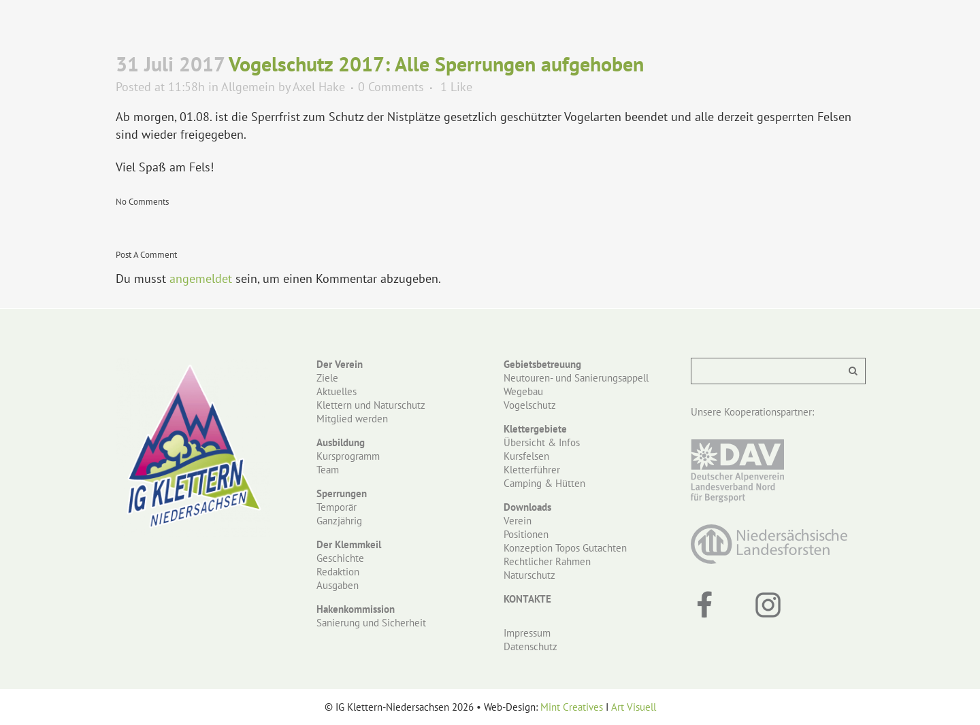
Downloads (527, 507)
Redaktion (337, 571)
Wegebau (523, 391)
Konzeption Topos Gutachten (565, 547)
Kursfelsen (526, 456)
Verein (518, 520)
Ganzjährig (339, 520)
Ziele (327, 377)
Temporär (336, 507)
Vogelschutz (530, 405)
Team (327, 469)
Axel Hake (319, 87)
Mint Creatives (571, 707)
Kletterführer (532, 469)
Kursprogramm (348, 456)
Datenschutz (530, 646)
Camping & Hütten (544, 483)
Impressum (527, 632)
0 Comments (391, 87)
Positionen (526, 534)
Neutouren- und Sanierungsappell (576, 377)
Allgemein (248, 87)
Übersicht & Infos (542, 442)
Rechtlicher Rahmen (547, 561)
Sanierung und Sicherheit (371, 622)
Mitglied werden (352, 418)
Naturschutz (529, 575)
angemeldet (200, 278)
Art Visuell (633, 707)
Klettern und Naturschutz (370, 405)
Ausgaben (337, 585)
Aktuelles (336, 391)
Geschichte (340, 558)
